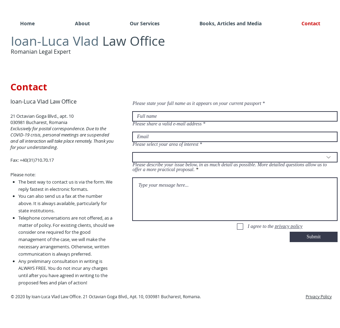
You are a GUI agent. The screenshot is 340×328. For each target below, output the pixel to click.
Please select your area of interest (165, 144)
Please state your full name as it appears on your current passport (197, 103)
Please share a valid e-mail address (167, 124)
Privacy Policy (319, 296)
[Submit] (314, 237)
